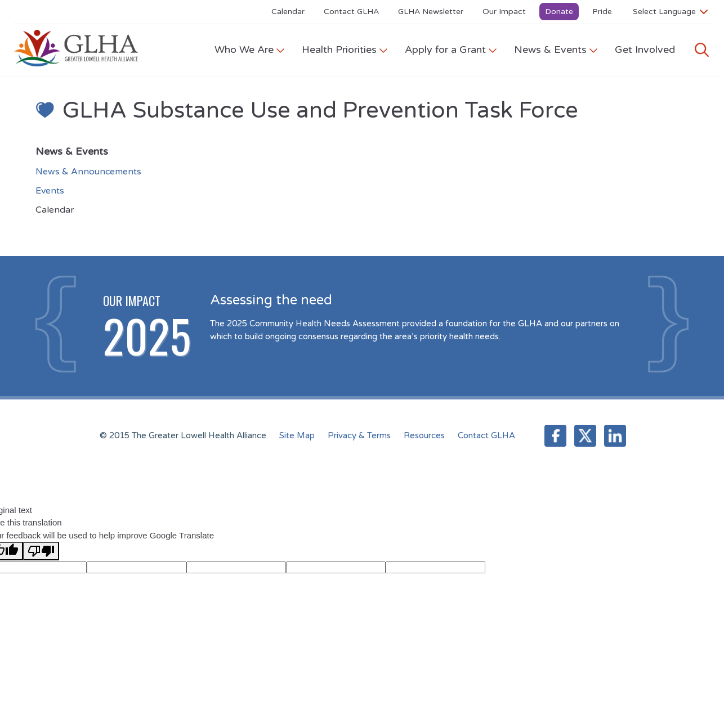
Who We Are (249, 49)
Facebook (555, 436)
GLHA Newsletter (430, 11)
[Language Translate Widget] (670, 11)
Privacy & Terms (359, 435)
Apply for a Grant (451, 49)
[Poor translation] (41, 551)
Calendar (288, 11)
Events (49, 190)
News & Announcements (88, 171)
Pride (602, 11)
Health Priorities (345, 49)
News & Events (556, 49)
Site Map (297, 435)
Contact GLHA (351, 11)
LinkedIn (615, 436)
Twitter (585, 436)
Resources (424, 435)
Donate (559, 11)
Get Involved (645, 49)
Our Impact (504, 11)
